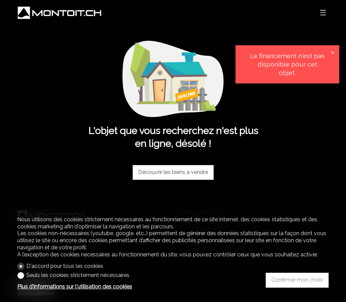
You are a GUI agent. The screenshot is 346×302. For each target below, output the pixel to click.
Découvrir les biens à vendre (173, 172)
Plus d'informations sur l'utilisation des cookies (74, 286)
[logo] (59, 13)
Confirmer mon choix (297, 280)
